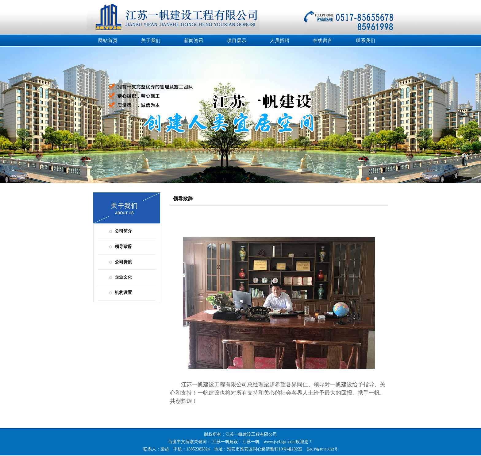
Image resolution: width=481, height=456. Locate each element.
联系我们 (365, 40)
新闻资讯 (194, 40)
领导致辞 (123, 246)
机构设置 (123, 292)
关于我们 (151, 40)
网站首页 (108, 40)
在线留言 (323, 40)
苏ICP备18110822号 (322, 449)
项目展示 (237, 40)
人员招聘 (280, 40)
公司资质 (123, 262)
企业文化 (123, 277)
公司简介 (123, 231)
